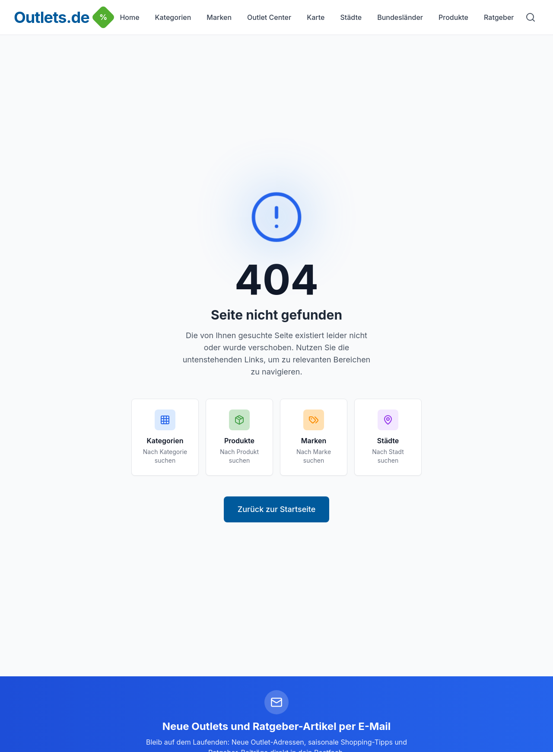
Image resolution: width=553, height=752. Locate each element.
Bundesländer (400, 17)
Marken (219, 17)
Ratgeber (499, 17)
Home (129, 17)
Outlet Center (269, 17)
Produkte (453, 17)
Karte (315, 17)
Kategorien (173, 17)
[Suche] (530, 17)
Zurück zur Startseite (277, 509)
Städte (351, 17)
